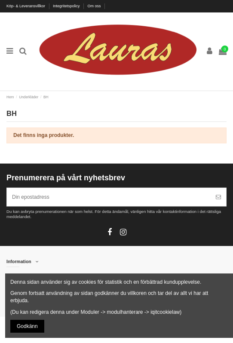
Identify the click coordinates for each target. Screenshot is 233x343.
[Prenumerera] (218, 197)
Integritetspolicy (67, 6)
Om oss (95, 6)
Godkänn (27, 326)
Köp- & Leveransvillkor (26, 6)
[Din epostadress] (109, 197)
